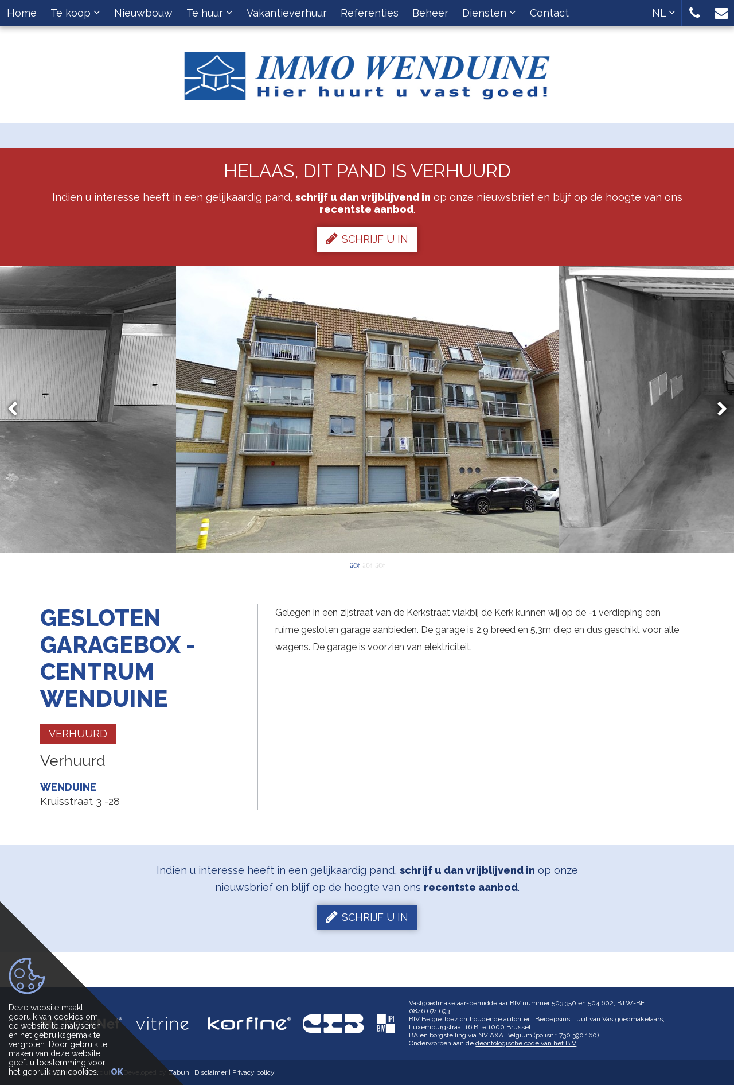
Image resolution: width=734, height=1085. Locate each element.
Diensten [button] (489, 13)
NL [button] (664, 13)
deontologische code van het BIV (525, 1043)
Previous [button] (18, 409)
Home (22, 13)
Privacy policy (253, 1072)
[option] (367, 409)
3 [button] (379, 564)
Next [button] (717, 409)
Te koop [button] (75, 13)
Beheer (430, 13)
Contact (549, 13)
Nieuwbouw (143, 13)
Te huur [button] (209, 13)
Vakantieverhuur (287, 13)
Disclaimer (210, 1072)
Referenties (370, 13)
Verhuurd (78, 734)
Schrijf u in (367, 239)
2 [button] (367, 564)
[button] (695, 13)
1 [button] (354, 564)
